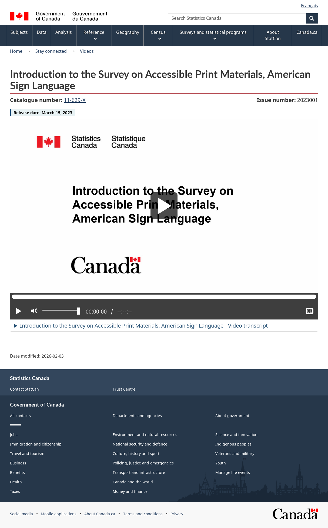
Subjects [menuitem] (19, 32)
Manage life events (232, 472)
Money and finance (130, 491)
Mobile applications (58, 513)
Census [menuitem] (158, 35)
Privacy (176, 513)
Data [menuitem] (41, 32)
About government (232, 415)
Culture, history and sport (136, 453)
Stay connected (51, 51)
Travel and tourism (27, 453)
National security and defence (140, 444)
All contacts (20, 415)
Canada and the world (133, 481)
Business (18, 463)
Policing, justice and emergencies (143, 463)
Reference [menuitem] (93, 35)
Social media (21, 513)
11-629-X (75, 100)
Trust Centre (124, 389)
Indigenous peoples (233, 444)
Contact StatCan (24, 389)
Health (16, 481)
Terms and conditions (143, 513)
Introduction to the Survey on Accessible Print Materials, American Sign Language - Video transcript (144, 325)
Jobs (14, 434)
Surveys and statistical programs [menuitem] (213, 35)
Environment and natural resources (145, 434)
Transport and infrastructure (139, 472)
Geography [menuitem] (127, 32)
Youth (220, 463)
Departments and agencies (137, 415)
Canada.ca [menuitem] (306, 32)
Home (16, 51)
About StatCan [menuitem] (273, 35)
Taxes (15, 491)
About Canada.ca (99, 513)
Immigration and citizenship (36, 444)
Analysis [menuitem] (63, 32)
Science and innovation (236, 434)
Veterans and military (234, 453)
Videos (87, 51)
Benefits (17, 472)
